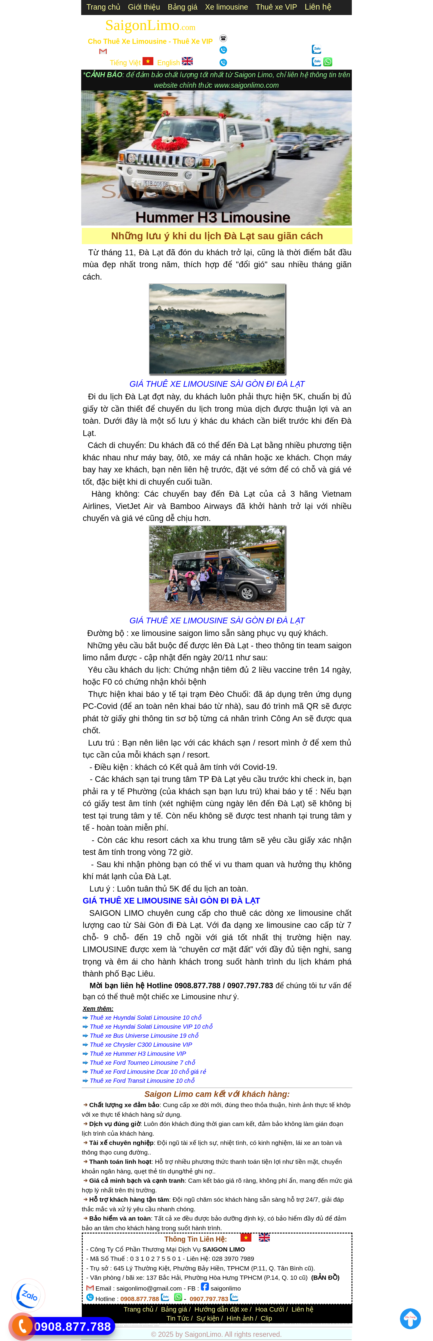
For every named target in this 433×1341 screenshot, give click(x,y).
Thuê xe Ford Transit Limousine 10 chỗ (142, 1080)
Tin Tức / (180, 1318)
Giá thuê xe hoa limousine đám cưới (172, 1323)
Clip (266, 1318)
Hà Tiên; (344, 1323)
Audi (298, 1323)
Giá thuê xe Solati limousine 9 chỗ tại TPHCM (277, 1323)
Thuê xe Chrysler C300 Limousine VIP (141, 1044)
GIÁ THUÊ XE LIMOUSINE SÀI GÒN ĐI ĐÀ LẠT (217, 384)
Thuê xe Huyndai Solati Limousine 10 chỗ (145, 1017)
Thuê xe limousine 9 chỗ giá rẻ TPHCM (305, 1323)
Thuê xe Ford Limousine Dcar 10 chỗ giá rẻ (148, 1071)
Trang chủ (101, 7)
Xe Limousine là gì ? (156, 1325)
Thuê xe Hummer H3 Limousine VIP (138, 1053)
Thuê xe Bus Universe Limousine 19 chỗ (144, 1035)
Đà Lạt (326, 1323)
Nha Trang (328, 1323)
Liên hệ (240, 40)
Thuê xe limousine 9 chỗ (247, 1323)
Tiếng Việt (131, 63)
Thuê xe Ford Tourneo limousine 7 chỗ (237, 1323)
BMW (296, 1323)
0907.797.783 (285, 51)
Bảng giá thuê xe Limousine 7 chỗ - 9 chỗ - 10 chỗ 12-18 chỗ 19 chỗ (129, 1323)
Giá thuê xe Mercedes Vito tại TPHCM (226, 1323)
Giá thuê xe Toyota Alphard (154, 1323)
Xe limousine (226, 7)
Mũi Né (323, 1323)
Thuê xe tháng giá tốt (287, 1323)
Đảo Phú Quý (121, 1325)
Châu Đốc (347, 1323)
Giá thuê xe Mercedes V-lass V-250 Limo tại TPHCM (213, 1323)
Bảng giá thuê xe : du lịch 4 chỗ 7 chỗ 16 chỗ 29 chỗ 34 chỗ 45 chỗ (133, 1325)
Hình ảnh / (242, 1318)
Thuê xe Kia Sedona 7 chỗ (255, 1323)
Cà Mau (338, 1323)
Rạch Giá (341, 1323)
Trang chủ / (140, 1309)
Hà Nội (118, 1325)
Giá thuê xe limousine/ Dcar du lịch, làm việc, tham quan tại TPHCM (196, 1323)
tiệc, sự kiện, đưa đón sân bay (182, 1323)
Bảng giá (183, 7)
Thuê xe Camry (293, 1323)
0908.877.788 (285, 63)
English (175, 63)
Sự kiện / (209, 1318)
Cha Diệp (335, 1323)
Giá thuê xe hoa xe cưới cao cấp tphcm (148, 1325)
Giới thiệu (144, 7)
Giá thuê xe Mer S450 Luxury (162, 1323)
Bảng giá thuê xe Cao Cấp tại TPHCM (144, 1323)
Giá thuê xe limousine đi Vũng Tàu (316, 1323)
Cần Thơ (332, 1323)
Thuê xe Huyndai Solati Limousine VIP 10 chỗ (151, 1026)
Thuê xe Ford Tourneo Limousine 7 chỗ (142, 1062)
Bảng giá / (176, 1309)
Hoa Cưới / (271, 1309)
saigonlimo (221, 1288)
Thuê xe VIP (276, 7)
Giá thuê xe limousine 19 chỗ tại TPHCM (264, 1323)
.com (187, 27)
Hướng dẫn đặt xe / (223, 1309)
